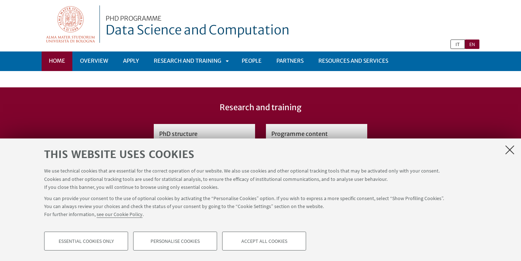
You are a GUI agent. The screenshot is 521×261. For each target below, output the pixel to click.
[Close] (510, 150)
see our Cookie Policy (120, 214)
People (252, 60)
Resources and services (353, 60)
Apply (131, 60)
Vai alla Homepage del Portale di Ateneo (71, 24)
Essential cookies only (86, 241)
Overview (94, 60)
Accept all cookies (264, 241)
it (458, 44)
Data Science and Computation (197, 26)
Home (57, 60)
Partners (290, 60)
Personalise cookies (175, 241)
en (472, 44)
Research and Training (187, 60)
